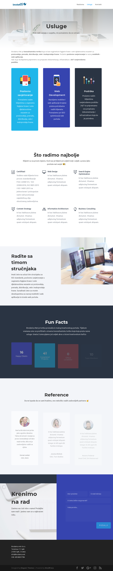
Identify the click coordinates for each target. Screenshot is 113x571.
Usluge (89, 4)
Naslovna (80, 4)
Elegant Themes (27, 568)
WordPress (49, 568)
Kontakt (98, 4)
